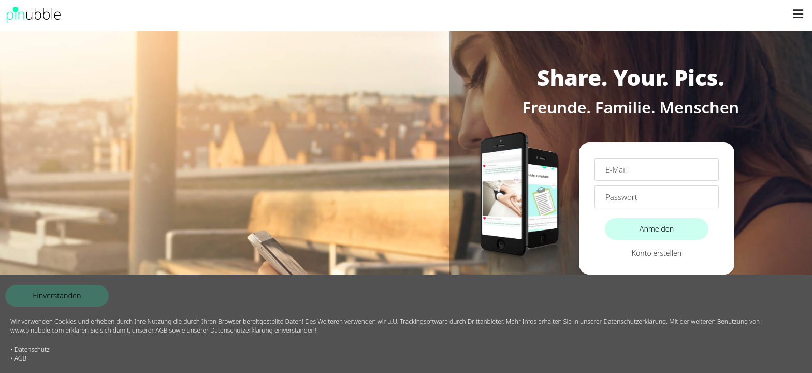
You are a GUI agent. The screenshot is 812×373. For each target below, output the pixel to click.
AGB (20, 358)
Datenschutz (32, 349)
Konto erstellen (657, 253)
